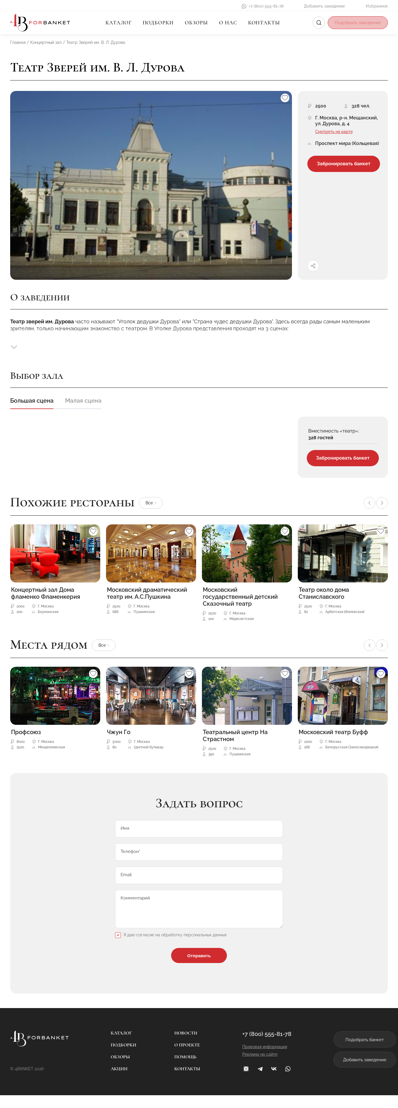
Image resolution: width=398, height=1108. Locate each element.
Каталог (117, 22)
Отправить (199, 966)
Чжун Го (118, 733)
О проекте (182, 1057)
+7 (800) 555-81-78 (266, 6)
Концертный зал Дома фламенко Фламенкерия (45, 594)
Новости (180, 1046)
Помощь (180, 1069)
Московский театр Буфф (333, 733)
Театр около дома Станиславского (324, 594)
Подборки (156, 22)
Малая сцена (83, 401)
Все (149, 503)
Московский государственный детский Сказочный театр (240, 597)
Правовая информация (254, 1059)
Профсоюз (26, 733)
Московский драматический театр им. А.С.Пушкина (147, 594)
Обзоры (195, 22)
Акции (113, 1081)
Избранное (377, 6)
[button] (369, 504)
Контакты (263, 22)
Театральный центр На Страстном (235, 737)
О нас (227, 22)
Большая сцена (31, 401)
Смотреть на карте (334, 131)
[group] (151, 185)
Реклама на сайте (249, 1067)
